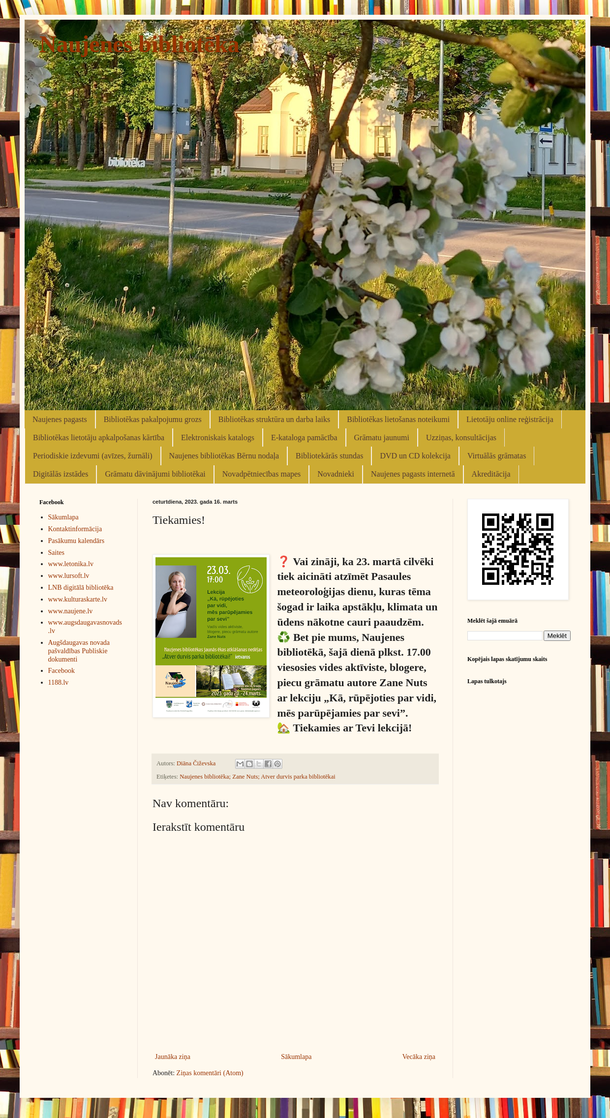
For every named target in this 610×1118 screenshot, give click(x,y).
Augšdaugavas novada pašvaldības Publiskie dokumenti (79, 651)
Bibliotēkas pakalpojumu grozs (153, 419)
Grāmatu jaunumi (381, 437)
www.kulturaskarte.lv (77, 599)
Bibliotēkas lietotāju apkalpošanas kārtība (98, 437)
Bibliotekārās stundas (329, 456)
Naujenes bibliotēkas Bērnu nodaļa (224, 456)
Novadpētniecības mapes (261, 474)
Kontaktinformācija (75, 529)
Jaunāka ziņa (172, 1056)
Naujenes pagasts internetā (413, 474)
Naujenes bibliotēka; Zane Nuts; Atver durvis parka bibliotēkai (258, 776)
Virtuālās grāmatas (496, 456)
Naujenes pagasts (59, 419)
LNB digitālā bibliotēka (81, 587)
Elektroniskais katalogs (217, 437)
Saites (56, 552)
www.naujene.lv (70, 611)
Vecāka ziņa (418, 1056)
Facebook (61, 670)
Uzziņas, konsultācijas (461, 437)
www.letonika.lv (70, 564)
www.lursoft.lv (69, 575)
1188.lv (58, 682)
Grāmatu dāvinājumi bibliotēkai (155, 474)
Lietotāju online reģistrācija (509, 419)
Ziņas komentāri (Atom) (210, 1073)
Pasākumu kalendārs (76, 540)
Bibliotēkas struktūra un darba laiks (274, 419)
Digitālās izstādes (60, 474)
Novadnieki (335, 474)
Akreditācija (491, 474)
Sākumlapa (296, 1056)
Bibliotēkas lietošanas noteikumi (398, 419)
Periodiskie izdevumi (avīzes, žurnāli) (92, 456)
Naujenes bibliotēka (139, 44)
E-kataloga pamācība (304, 437)
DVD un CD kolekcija (415, 456)
